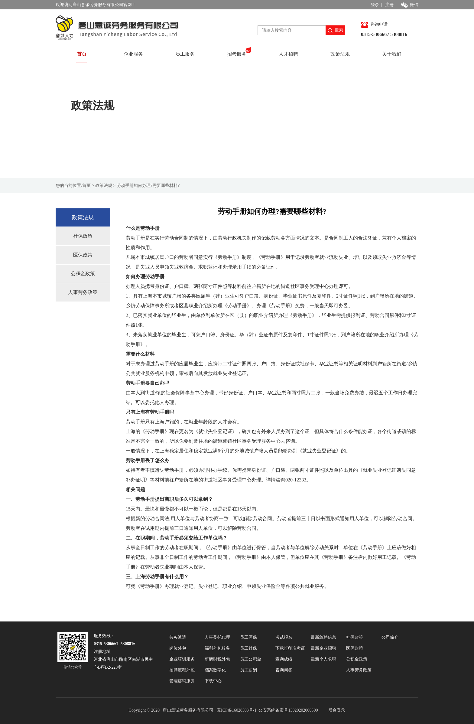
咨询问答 (283, 670)
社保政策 (83, 236)
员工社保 (248, 648)
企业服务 (133, 54)
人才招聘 (288, 54)
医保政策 (83, 254)
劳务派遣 (177, 637)
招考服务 (239, 52)
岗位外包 (177, 648)
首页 (81, 54)
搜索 (335, 30)
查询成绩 (283, 659)
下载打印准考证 (290, 648)
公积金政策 (83, 273)
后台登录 (336, 710)
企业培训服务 (182, 659)
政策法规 (340, 54)
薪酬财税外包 (217, 659)
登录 (375, 4)
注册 (389, 4)
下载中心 (213, 681)
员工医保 (248, 637)
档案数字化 (215, 670)
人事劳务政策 (82, 292)
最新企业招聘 (323, 648)
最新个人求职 (323, 659)
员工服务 (185, 54)
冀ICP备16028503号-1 (237, 710)
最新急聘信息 (323, 637)
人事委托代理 (217, 637)
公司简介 (389, 637)
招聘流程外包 (182, 670)
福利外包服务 (217, 648)
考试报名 (283, 637)
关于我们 (391, 54)
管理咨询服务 (182, 681)
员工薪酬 (248, 670)
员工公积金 (250, 659)
